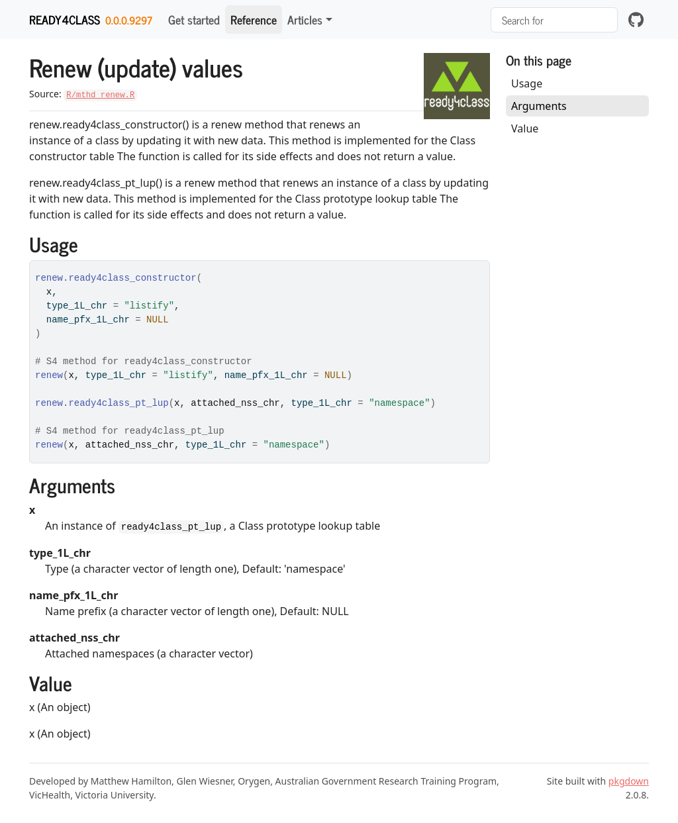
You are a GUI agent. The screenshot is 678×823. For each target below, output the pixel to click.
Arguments (539, 106)
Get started (194, 19)
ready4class (64, 19)
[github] (636, 19)
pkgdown (628, 781)
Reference (253, 19)
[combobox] (554, 19)
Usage (526, 83)
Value (524, 128)
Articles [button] (304, 19)
